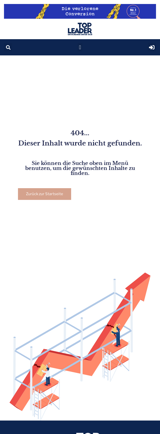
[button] (8, 47)
